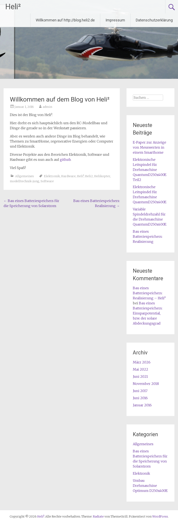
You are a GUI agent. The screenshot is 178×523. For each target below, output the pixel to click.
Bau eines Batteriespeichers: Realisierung (147, 236)
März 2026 (141, 362)
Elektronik (52, 176)
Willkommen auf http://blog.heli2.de (65, 20)
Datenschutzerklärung (154, 20)
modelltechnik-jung (24, 181)
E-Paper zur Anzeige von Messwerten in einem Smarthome (149, 147)
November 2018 (146, 384)
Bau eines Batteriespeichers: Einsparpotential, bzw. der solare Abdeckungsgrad (147, 313)
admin (47, 107)
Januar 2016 (142, 405)
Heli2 (89, 176)
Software (47, 181)
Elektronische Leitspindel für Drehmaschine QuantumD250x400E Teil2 (149, 169)
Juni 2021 (140, 376)
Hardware (68, 176)
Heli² (13, 6)
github (65, 159)
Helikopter (102, 176)
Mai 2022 (140, 369)
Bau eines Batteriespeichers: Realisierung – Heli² (149, 293)
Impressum (115, 20)
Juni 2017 (140, 391)
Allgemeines (24, 176)
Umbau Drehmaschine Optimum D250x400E (150, 485)
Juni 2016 (140, 398)
